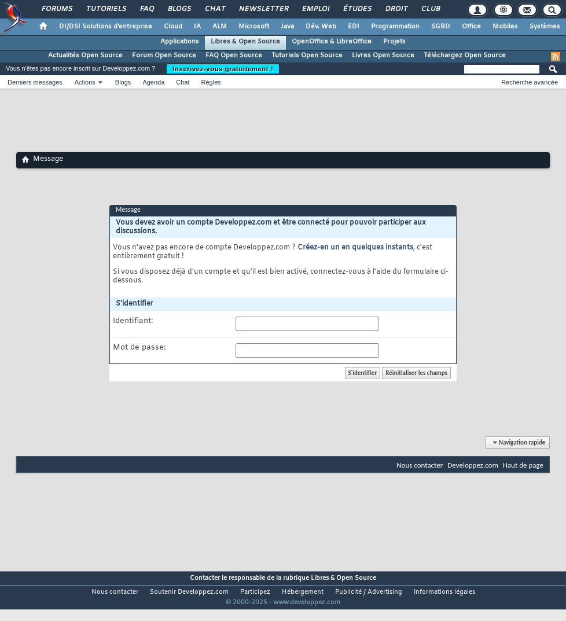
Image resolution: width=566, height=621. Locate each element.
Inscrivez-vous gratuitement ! (222, 68)
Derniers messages (35, 82)
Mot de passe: (139, 347)
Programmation (395, 27)
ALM (219, 27)
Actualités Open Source (85, 56)
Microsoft (253, 27)
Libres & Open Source (245, 42)
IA (197, 27)
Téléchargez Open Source (465, 56)
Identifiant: (133, 321)
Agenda (153, 82)
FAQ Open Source (233, 56)
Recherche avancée (529, 82)
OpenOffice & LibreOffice (332, 42)
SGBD (440, 27)
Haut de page (523, 465)
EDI (353, 27)
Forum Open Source (164, 56)
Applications (179, 42)
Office (471, 27)
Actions (85, 82)
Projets (394, 42)
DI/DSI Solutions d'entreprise (105, 27)
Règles (211, 82)
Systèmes (545, 27)
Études (356, 9)
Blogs (179, 9)
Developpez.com (472, 465)
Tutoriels (105, 9)
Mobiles (505, 27)
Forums (56, 9)
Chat (214, 9)
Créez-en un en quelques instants (355, 247)
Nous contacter (419, 465)
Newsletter (263, 9)
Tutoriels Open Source (307, 56)
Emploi (315, 9)
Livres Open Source (383, 56)
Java (287, 27)
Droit (396, 9)
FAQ (146, 9)
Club (430, 9)
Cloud (173, 27)
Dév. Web (321, 27)
